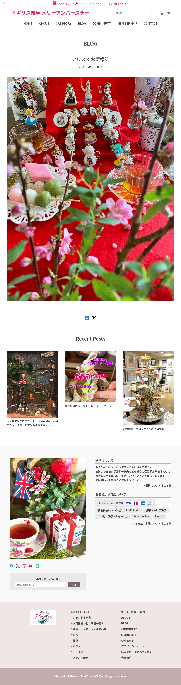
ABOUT (125, 617)
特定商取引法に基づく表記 (136, 652)
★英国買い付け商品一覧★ (88, 623)
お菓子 (77, 646)
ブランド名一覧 (82, 617)
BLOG (124, 623)
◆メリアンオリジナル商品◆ (89, 629)
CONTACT (127, 640)
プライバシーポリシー (134, 646)
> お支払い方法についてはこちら (152, 523)
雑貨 (75, 640)
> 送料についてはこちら (157, 485)
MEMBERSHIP (129, 635)
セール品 (78, 652)
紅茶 (75, 635)
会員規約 (126, 658)
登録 (74, 584)
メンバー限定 (80, 658)
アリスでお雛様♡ (90, 59)
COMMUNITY (129, 629)
